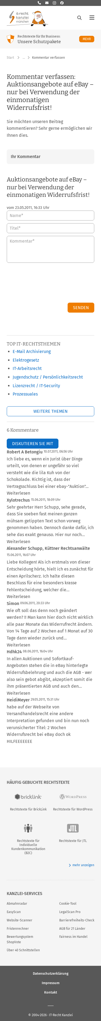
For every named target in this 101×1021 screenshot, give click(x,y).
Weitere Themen (50, 411)
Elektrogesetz (26, 360)
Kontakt (50, 992)
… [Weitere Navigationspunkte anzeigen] (24, 58)
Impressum (51, 983)
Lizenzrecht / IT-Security (36, 385)
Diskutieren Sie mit (32, 443)
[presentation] (53, 284)
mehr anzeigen (81, 865)
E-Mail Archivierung (32, 351)
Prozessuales (25, 394)
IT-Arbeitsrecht (27, 368)
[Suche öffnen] (79, 18)
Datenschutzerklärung (50, 973)
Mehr (88, 39)
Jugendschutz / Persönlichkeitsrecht (48, 377)
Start (10, 58)
